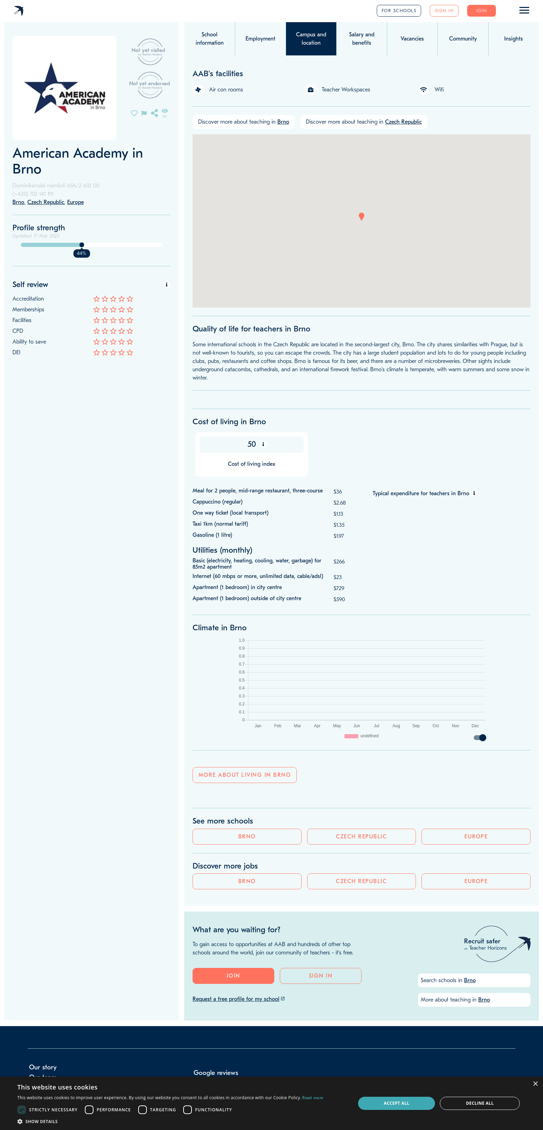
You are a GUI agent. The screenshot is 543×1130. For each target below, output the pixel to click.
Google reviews (216, 974)
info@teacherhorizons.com (61, 1008)
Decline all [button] (480, 1103)
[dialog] (271, 1103)
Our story (43, 968)
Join (481, 10)
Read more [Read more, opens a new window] (312, 1097)
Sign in (444, 10)
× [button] (535, 1084)
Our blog (42, 988)
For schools (399, 10)
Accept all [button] (396, 1103)
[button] (361, 217)
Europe (146, 400)
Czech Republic (91, 400)
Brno (37, 400)
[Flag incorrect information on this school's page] (144, 112)
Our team (43, 978)
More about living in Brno (244, 782)
